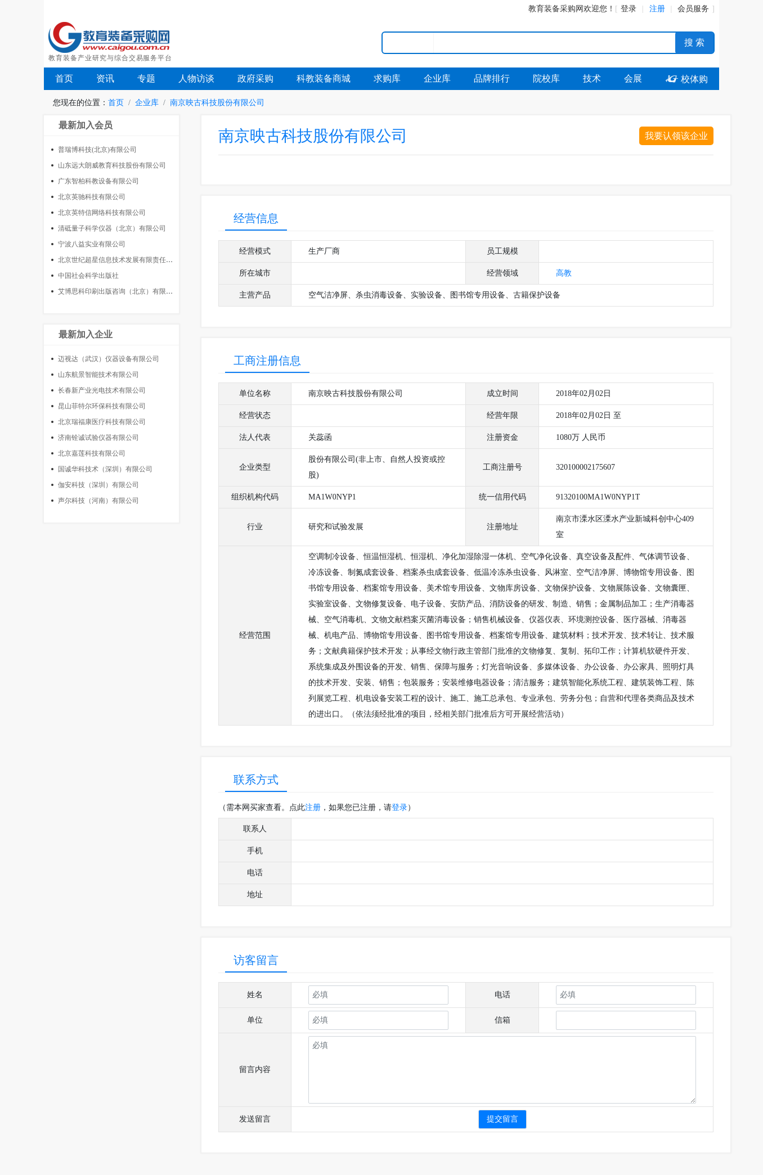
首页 (64, 78)
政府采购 (255, 78)
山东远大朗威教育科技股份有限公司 (112, 165)
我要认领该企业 (676, 136)
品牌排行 (492, 78)
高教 (564, 273)
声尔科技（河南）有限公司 (98, 501)
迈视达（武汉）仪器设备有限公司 (108, 359)
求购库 (387, 78)
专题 (146, 78)
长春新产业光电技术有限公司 (102, 390)
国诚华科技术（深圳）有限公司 (105, 469)
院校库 (546, 78)
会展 (633, 78)
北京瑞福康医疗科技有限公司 (102, 422)
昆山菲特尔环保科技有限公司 (102, 406)
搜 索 (694, 42)
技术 (592, 78)
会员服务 (693, 8)
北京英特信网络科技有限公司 (102, 213)
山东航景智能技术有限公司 (98, 375)
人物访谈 (196, 78)
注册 (313, 807)
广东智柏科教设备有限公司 (98, 181)
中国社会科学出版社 (88, 276)
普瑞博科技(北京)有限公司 (97, 150)
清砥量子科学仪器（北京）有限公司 (112, 228)
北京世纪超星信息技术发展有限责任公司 (118, 260)
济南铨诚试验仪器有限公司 (98, 438)
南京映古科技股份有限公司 (217, 102)
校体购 (686, 79)
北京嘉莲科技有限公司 (91, 453)
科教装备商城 (324, 78)
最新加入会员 (86, 125)
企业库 (437, 78)
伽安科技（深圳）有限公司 (98, 485)
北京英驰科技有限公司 (91, 197)
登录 (628, 8)
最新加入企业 (86, 334)
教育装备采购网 (556, 8)
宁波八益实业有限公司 (91, 244)
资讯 (105, 78)
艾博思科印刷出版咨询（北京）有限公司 (118, 291)
